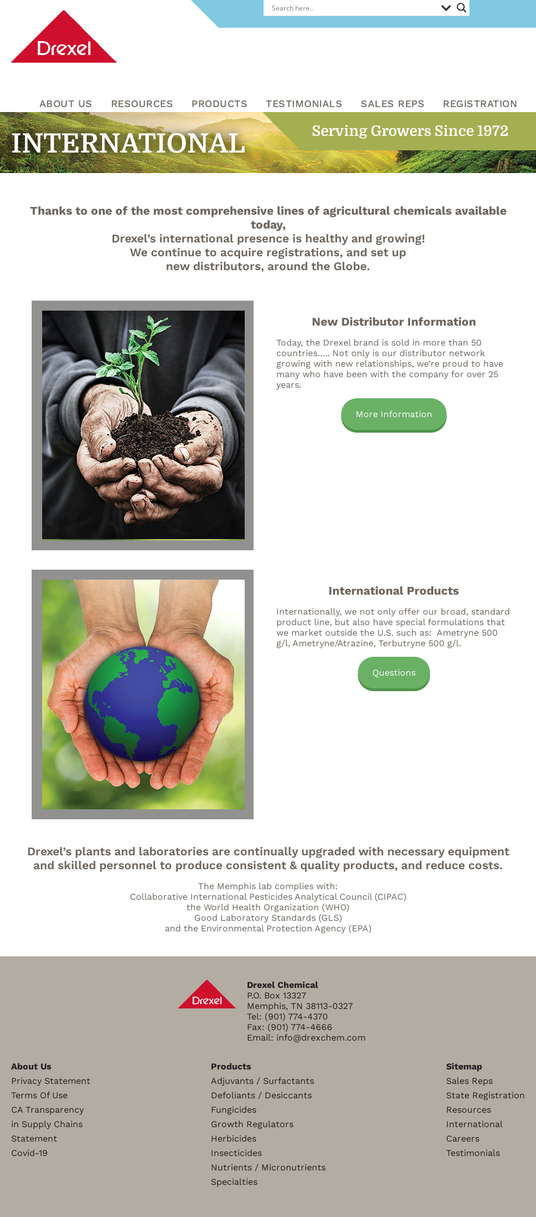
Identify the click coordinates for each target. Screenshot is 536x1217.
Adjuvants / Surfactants (262, 1081)
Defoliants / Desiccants (261, 1095)
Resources (468, 1109)
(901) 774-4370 (296, 1016)
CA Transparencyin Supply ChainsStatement (47, 1124)
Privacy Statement (50, 1081)
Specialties (234, 1182)
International (474, 1124)
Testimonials (304, 103)
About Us (66, 103)
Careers (462, 1138)
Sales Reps (392, 103)
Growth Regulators (252, 1124)
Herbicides (233, 1138)
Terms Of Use (39, 1095)
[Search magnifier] (461, 8)
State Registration (485, 1095)
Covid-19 (29, 1153)
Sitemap (464, 1066)
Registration (480, 103)
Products (219, 103)
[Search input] (354, 8)
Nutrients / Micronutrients (268, 1167)
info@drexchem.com (321, 1037)
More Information (394, 414)
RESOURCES (142, 103)
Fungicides (233, 1109)
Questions (394, 672)
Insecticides (236, 1153)
